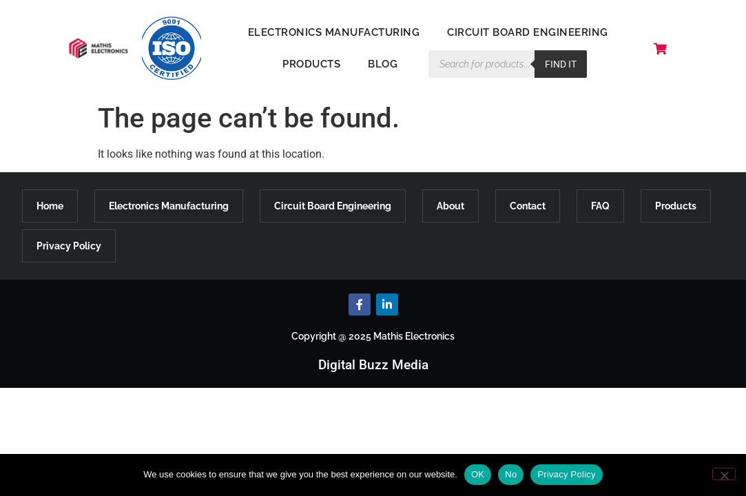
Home (50, 205)
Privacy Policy (69, 245)
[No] (724, 474)
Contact (528, 205)
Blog (382, 64)
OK (477, 474)
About (450, 205)
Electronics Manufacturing (334, 32)
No (511, 474)
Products (311, 64)
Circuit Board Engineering (527, 32)
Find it (561, 64)
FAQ (600, 205)
